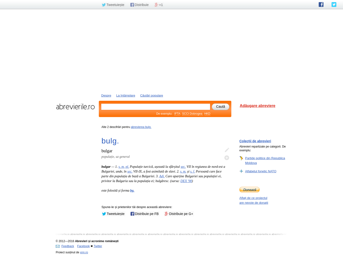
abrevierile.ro (75, 106)
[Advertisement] (171, 50)
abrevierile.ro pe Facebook (321, 4)
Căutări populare (151, 95)
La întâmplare (125, 95)
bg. (132, 190)
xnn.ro (84, 252)
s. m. (122, 166)
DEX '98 (186, 181)
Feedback (65, 246)
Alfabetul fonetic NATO (260, 171)
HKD (207, 113)
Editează (226, 150)
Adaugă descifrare (226, 157)
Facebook (83, 246)
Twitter (98, 246)
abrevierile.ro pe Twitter (334, 4)
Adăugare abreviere (257, 106)
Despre (106, 95)
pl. (127, 166)
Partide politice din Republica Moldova (265, 160)
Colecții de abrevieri (255, 141)
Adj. (162, 176)
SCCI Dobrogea (192, 113)
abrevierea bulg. (141, 127)
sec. (183, 166)
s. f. (192, 171)
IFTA (177, 113)
